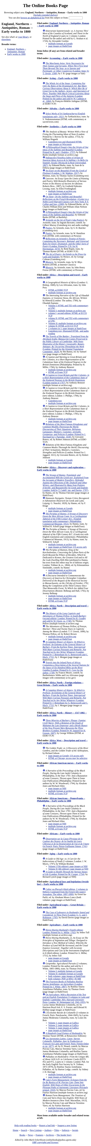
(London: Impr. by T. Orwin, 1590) (66, 68)
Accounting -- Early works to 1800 (65, 58)
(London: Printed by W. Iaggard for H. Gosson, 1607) (65, 726)
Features (39, 1135)
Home (15, 1130)
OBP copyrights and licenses (45, 1142)
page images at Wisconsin (60, 144)
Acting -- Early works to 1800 (63, 78)
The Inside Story (64, 1135)
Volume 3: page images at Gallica (63, 1028)
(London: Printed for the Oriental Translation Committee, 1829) (65, 344)
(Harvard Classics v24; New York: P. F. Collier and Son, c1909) (66, 200)
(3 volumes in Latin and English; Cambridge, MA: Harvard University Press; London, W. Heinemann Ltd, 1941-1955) (66, 998)
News (30, 1135)
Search (24, 1130)
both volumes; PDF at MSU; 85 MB (64, 979)
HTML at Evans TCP (57, 372)
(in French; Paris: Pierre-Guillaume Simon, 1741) (66, 843)
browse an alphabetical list (33, 18)
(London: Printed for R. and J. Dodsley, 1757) (65, 149)
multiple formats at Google (60, 43)
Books (22, 1135)
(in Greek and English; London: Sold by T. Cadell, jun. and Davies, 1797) (65, 482)
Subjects (65, 1130)
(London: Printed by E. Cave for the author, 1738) (66, 667)
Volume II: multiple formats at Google (65, 973)
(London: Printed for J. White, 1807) (63, 984)
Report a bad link (47, 1125)
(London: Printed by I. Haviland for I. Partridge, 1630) (65, 430)
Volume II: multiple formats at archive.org (67, 323)
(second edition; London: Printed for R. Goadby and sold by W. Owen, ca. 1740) (64, 617)
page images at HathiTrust (60, 46)
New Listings (36, 1130)
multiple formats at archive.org (62, 191)
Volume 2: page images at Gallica (63, 1025)
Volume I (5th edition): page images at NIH (67, 866)
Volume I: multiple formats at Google (65, 971)
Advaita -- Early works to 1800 (64, 108)
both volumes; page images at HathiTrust (66, 976)
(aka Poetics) (65, 220)
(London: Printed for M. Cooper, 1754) (65, 873)
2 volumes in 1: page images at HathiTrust (67, 328)
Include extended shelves (45, 15)
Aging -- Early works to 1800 (63, 853)
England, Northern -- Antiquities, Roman (16, 50)
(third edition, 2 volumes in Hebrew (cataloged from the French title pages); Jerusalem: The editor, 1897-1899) (65, 892)
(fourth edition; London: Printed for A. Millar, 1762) (63, 931)
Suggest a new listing (67, 1125)
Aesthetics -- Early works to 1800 (65, 126)
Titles (56, 1130)
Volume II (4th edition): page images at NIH (68, 869)
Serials (75, 1130)
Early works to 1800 (16, 54)
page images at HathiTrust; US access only (67, 547)
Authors (48, 1130)
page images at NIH (57, 788)
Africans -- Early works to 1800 (64, 833)
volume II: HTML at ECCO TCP (63, 326)
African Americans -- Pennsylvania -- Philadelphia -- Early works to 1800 (61, 799)
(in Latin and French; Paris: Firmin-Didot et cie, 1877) (66, 1042)
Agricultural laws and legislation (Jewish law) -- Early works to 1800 (63, 882)
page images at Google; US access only (66, 755)
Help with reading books (25, 1125)
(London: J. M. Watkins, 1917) (65, 171)
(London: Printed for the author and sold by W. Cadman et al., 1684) (66, 92)
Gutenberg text (55, 401)
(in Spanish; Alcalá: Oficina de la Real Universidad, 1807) (65, 161)
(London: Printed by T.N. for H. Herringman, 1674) (66, 243)
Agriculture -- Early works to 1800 (66, 925)
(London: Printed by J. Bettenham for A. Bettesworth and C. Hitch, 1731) (65, 649)
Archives (50, 1135)
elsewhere (6, 39)
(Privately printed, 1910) (65, 1085)
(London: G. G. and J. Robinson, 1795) (66, 915)
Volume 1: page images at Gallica (63, 1023)
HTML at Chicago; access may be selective (67, 758)
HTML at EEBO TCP (58, 290)
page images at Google (58, 958)
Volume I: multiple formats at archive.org (67, 310)
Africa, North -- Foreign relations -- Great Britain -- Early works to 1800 (60, 683)
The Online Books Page (45, 5)
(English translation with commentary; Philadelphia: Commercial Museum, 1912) (65, 519)
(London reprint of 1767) (66, 379)
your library (23, 37)
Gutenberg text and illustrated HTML (65, 142)
